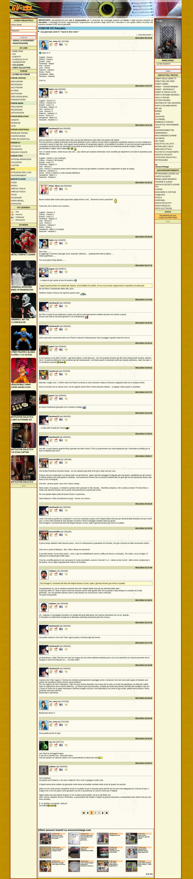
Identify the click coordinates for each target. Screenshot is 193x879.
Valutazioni (17, 88)
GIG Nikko (160, 138)
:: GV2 (13, 54)
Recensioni (16, 85)
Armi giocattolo (163, 149)
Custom (15, 165)
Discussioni (17, 82)
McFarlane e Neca (164, 146)
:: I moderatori (18, 62)
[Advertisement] (126, 7)
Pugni (14, 183)
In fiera (15, 91)
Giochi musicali (163, 206)
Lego (157, 114)
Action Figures (162, 100)
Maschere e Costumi (165, 192)
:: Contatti (16, 57)
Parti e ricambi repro (166, 106)
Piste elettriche (163, 208)
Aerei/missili (161, 133)
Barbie (158, 111)
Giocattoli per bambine (167, 125)
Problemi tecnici (19, 133)
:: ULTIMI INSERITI (162, 64)
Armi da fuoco (18, 192)
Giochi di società (163, 155)
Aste (13, 126)
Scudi (14, 195)
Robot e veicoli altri (165, 92)
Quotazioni (16, 94)
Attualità (16, 146)
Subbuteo (160, 195)
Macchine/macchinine (166, 136)
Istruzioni (16, 204)
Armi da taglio (18, 189)
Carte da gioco (163, 176)
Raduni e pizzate (19, 152)
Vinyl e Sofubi (162, 98)
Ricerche (16, 123)
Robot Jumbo (161, 84)
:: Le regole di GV (19, 59)
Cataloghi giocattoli (165, 157)
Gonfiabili (160, 200)
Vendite (15, 120)
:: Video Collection (20, 68)
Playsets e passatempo (167, 152)
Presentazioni (18, 100)
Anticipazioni (17, 113)
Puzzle (158, 198)
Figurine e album (163, 182)
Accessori (16, 198)
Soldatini (159, 117)
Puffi (157, 127)
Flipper (159, 189)
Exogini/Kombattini (164, 130)
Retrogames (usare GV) (167, 174)
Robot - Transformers (166, 87)
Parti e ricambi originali (167, 95)
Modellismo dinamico (166, 179)
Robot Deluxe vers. (165, 81)
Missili (14, 186)
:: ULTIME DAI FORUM (20, 74)
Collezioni (16, 162)
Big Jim (158, 108)
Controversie (18, 136)
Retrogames (161, 160)
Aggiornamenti (18, 175)
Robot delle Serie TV (165, 78)
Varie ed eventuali (20, 139)
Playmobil (160, 119)
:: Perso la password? (22, 41)
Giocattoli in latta (164, 144)
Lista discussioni (144, 35)
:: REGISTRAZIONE (19, 43)
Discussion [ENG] (19, 97)
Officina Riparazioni (21, 159)
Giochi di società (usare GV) (167, 186)
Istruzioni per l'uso (21, 172)
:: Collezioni (17, 65)
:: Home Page (17, 51)
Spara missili (17, 201)
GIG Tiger (159, 141)
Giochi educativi (163, 203)
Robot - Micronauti (164, 89)
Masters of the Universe (168, 103)
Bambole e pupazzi (164, 122)
